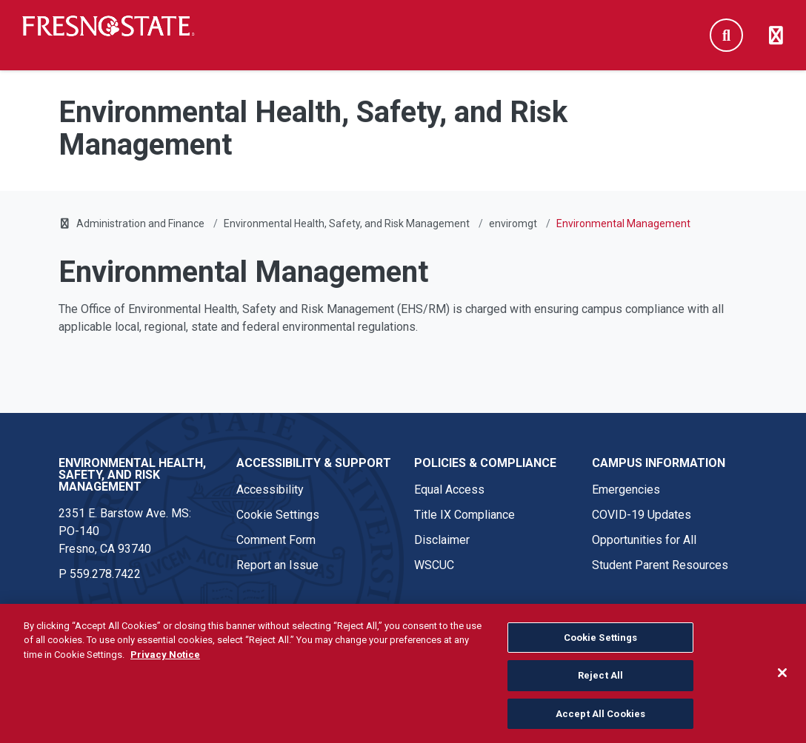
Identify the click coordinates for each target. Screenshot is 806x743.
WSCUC (434, 565)
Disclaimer (442, 540)
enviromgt (513, 223)
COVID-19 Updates (641, 515)
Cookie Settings (277, 515)
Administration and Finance (140, 223)
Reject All (600, 684)
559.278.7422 (105, 574)
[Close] (782, 681)
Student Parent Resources (660, 565)
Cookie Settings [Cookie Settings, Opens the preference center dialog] (601, 645)
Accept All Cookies (600, 721)
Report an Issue (277, 565)
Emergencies (626, 490)
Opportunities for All (644, 540)
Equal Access (449, 490)
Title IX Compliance (464, 515)
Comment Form (276, 540)
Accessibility (270, 490)
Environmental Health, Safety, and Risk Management (347, 223)
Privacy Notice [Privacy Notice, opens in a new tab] (165, 662)
